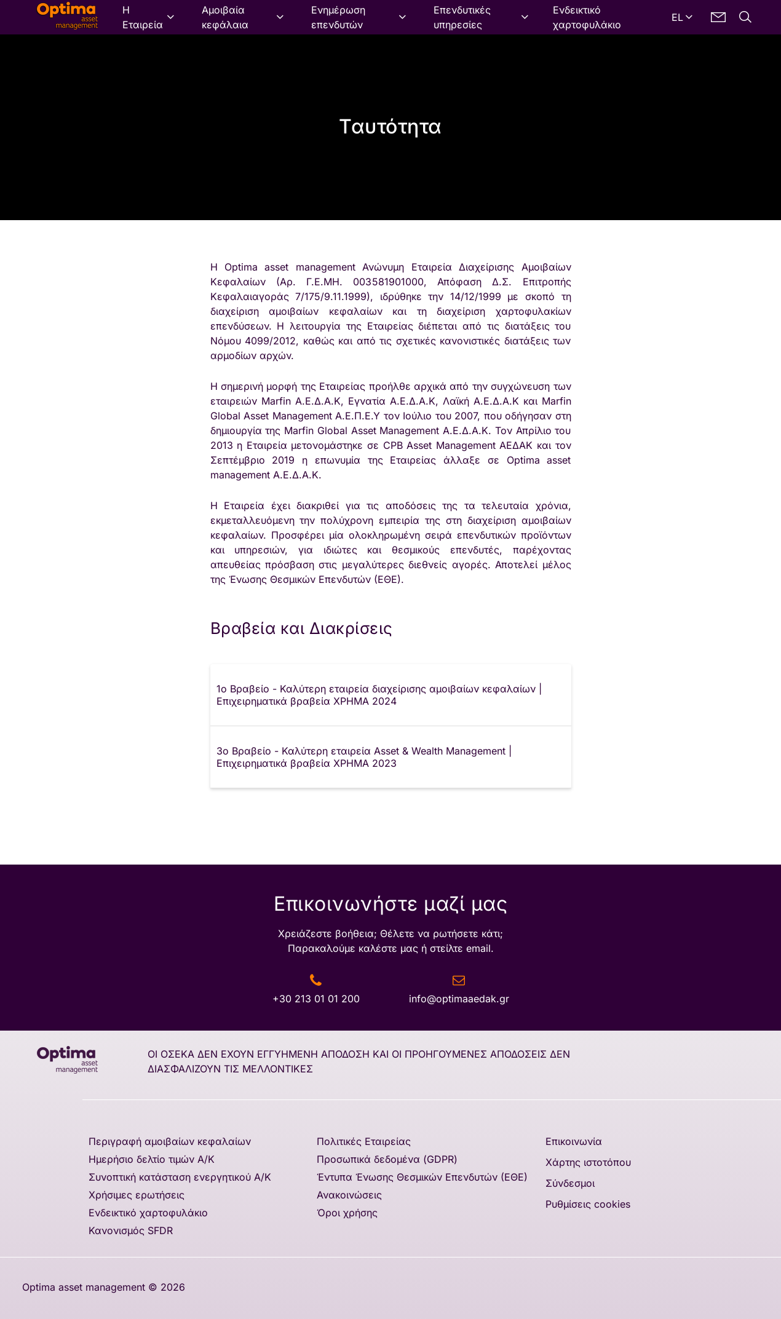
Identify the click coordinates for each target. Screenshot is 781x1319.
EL (677, 17)
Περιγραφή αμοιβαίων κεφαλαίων (170, 1141)
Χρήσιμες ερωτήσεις (136, 1195)
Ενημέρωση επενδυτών (338, 17)
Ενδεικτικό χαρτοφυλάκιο (587, 17)
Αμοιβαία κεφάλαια (225, 17)
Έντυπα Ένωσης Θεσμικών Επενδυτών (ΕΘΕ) (422, 1177)
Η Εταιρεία (142, 17)
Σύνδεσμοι (570, 1183)
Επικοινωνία (573, 1141)
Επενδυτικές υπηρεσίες (462, 17)
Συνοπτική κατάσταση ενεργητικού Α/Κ (180, 1177)
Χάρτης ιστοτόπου (588, 1162)
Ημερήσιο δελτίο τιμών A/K (152, 1159)
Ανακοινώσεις (349, 1195)
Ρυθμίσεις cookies (587, 1204)
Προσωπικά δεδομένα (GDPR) (387, 1159)
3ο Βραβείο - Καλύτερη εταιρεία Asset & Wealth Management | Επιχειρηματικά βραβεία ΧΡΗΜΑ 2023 (364, 757)
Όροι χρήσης (347, 1212)
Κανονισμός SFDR (131, 1230)
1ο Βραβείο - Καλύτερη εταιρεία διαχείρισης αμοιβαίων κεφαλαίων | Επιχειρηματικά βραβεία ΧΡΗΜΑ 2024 (379, 695)
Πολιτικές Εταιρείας (364, 1141)
